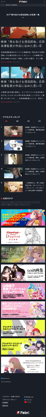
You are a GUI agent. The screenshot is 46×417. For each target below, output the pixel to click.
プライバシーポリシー (9, 400)
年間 (39, 121)
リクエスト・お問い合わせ (11, 397)
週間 (17, 121)
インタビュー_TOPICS (5, 202)
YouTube (29, 402)
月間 (28, 121)
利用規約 (5, 403)
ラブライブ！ (28, 204)
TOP (2, 5)
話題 (16, 204)
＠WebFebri (29, 399)
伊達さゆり (3, 204)
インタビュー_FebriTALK (18, 202)
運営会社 (5, 406)
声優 (12, 202)
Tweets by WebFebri (6, 381)
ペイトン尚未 (21, 204)
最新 (6, 121)
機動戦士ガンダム (10, 204)
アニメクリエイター (28, 202)
